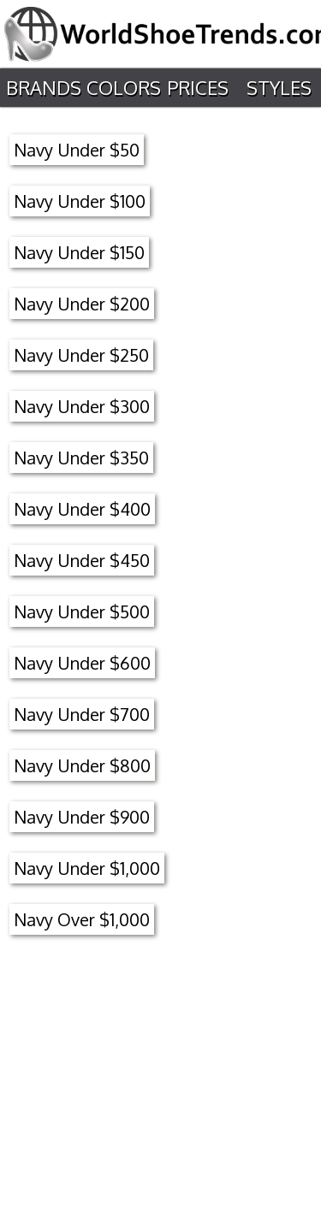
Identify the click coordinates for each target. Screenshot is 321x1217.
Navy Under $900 (82, 817)
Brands (43, 87)
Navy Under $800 (82, 765)
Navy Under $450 (82, 560)
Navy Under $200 (82, 303)
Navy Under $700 (82, 714)
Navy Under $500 (82, 611)
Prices (198, 87)
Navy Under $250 (81, 355)
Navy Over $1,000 (82, 919)
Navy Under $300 (82, 406)
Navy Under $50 (77, 150)
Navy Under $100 (80, 201)
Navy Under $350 (81, 457)
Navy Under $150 (79, 252)
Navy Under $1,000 (87, 868)
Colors (123, 87)
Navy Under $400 (82, 509)
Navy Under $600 (82, 663)
